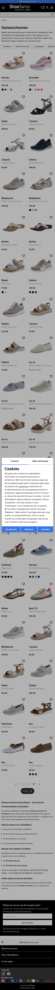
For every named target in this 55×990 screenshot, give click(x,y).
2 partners (23, 486)
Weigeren (29, 529)
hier (34, 512)
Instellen (45, 529)
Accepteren (11, 529)
